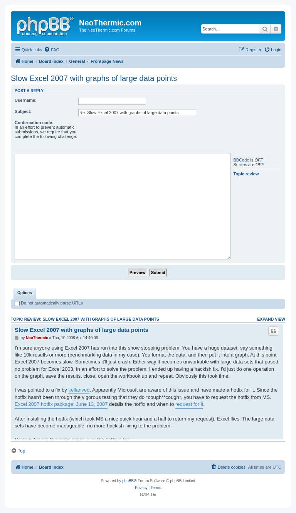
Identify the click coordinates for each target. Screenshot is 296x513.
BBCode (241, 160)
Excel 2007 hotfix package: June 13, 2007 (61, 404)
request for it (189, 404)
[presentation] (136, 135)
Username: (26, 100)
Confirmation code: (34, 122)
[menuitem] (51, 49)
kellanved (78, 390)
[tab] (24, 293)
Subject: (23, 111)
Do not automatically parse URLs (49, 303)
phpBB (128, 481)
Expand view (271, 319)
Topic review (246, 174)
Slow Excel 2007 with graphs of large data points (94, 78)
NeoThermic (37, 338)
